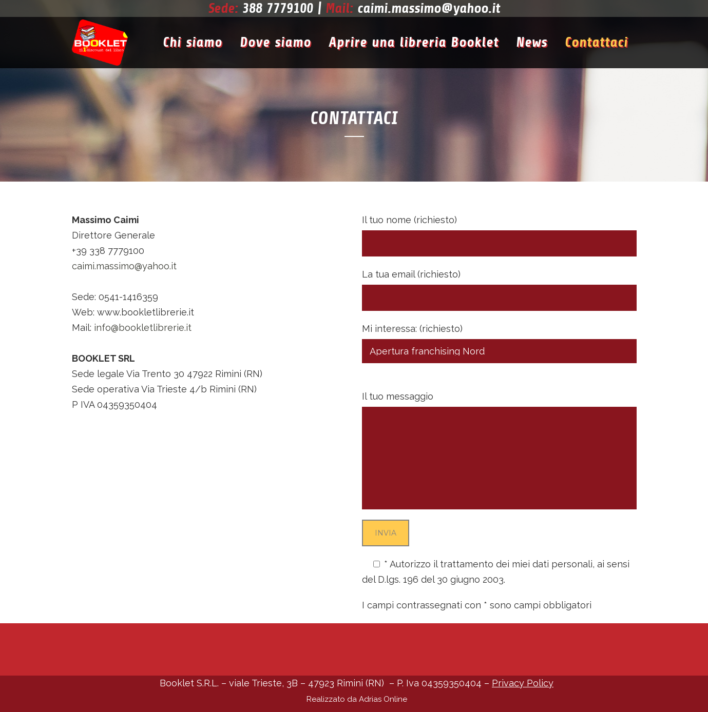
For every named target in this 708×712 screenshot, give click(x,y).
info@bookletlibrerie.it (143, 327)
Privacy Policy (538, 579)
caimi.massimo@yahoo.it (428, 8)
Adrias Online (383, 699)
